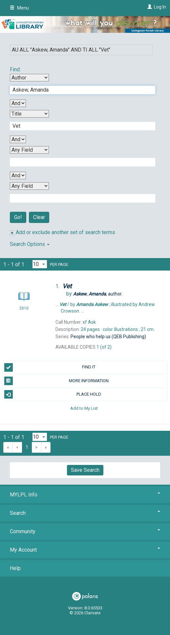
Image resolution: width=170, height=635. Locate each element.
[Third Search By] (29, 150)
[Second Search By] (29, 114)
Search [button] (85, 513)
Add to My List (84, 407)
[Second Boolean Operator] (18, 139)
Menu (19, 8)
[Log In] (149, 7)
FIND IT (50, 367)
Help (15, 568)
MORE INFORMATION (56, 381)
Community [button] (85, 531)
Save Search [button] (85, 470)
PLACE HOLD (52, 394)
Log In (160, 7)
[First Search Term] (79, 90)
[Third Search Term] (79, 162)
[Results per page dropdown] (39, 264)
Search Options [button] (30, 244)
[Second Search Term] (79, 126)
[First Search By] (29, 77)
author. (97, 293)
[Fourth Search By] (29, 186)
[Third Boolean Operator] (18, 175)
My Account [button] (85, 550)
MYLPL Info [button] (85, 495)
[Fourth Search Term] (79, 198)
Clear (39, 217)
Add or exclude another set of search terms (62, 232)
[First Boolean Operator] (18, 103)
